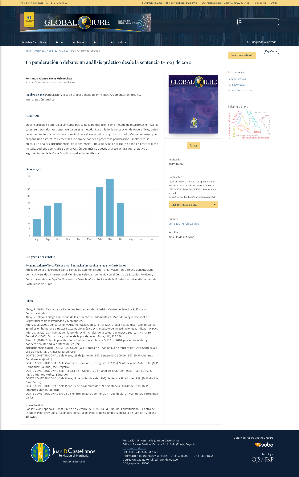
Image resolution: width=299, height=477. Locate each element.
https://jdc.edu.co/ (134, 448)
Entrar (274, 2)
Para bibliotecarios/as (240, 90)
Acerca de (117, 42)
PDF (195, 145)
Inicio (29, 50)
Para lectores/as (237, 79)
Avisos (97, 42)
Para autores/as (237, 84)
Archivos (78, 42)
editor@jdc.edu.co (33, 2)
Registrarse (260, 2)
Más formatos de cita (184, 204)
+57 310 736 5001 (59, 2)
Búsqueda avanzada (261, 42)
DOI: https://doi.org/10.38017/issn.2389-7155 (225, 2)
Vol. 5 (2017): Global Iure (60, 50)
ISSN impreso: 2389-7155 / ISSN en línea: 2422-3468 (169, 2)
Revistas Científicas (34, 42)
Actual (59, 42)
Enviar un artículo (242, 55)
